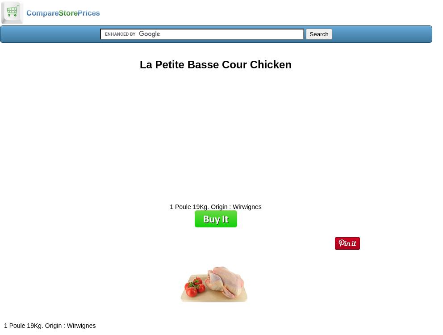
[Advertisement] (215, 133)
